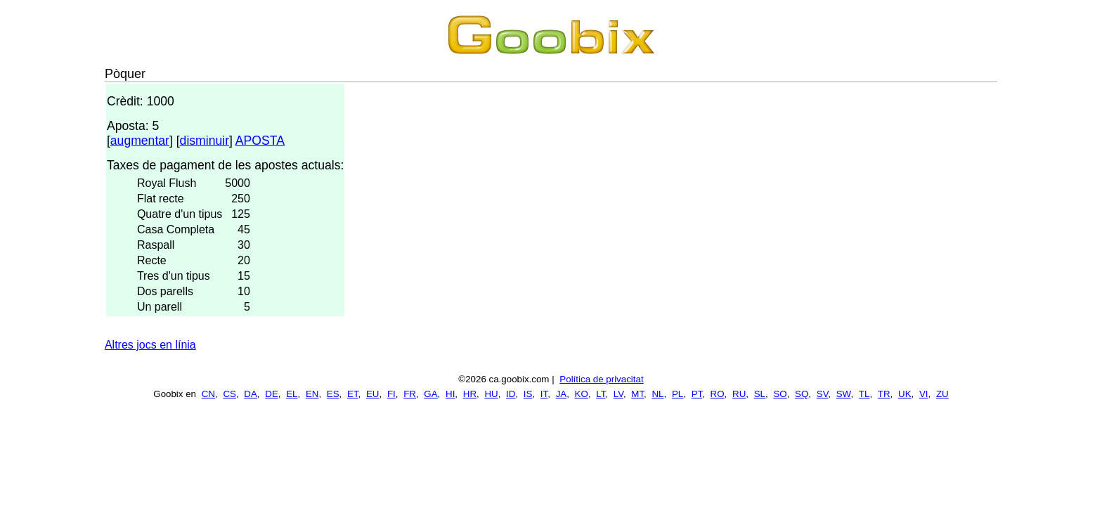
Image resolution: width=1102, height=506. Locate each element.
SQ (801, 394)
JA (561, 394)
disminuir (204, 141)
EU (373, 394)
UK (905, 394)
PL (677, 394)
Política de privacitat (601, 379)
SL (759, 394)
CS (229, 394)
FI (391, 394)
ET (352, 394)
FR (409, 394)
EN (312, 394)
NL (657, 394)
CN (208, 394)
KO (581, 394)
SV (823, 394)
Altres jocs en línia (150, 345)
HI (450, 394)
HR (470, 394)
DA (250, 394)
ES (333, 394)
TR (884, 394)
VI (923, 394)
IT (543, 394)
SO (779, 394)
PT (697, 394)
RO (718, 394)
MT (637, 394)
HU (491, 394)
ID (510, 394)
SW (843, 394)
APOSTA (260, 141)
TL (864, 394)
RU (739, 394)
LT (600, 394)
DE (271, 394)
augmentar (139, 141)
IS (528, 394)
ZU (942, 394)
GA (430, 394)
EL (291, 394)
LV (618, 394)
